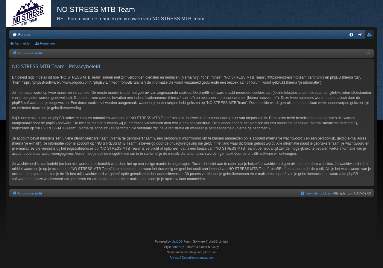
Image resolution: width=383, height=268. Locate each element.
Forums (24, 35)
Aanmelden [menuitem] (361, 36)
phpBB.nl (209, 252)
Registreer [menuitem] (370, 36)
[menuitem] (351, 34)
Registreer (47, 43)
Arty (181, 247)
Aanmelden (23, 43)
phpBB (175, 241)
